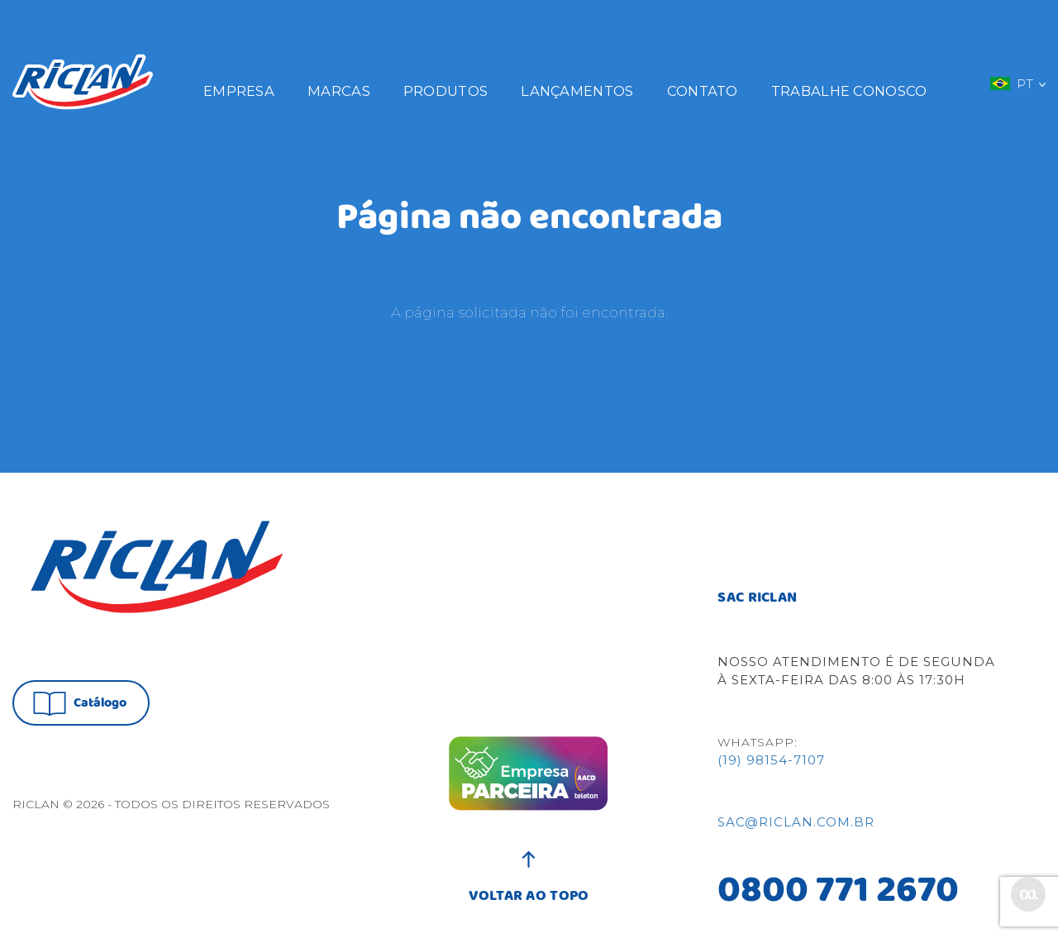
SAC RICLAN (757, 598)
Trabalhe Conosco (849, 91)
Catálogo (79, 704)
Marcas (338, 91)
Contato (702, 91)
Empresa (238, 91)
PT (1017, 83)
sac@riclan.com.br (796, 822)
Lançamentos (577, 91)
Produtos (445, 91)
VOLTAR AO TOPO (529, 887)
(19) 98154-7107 (771, 760)
